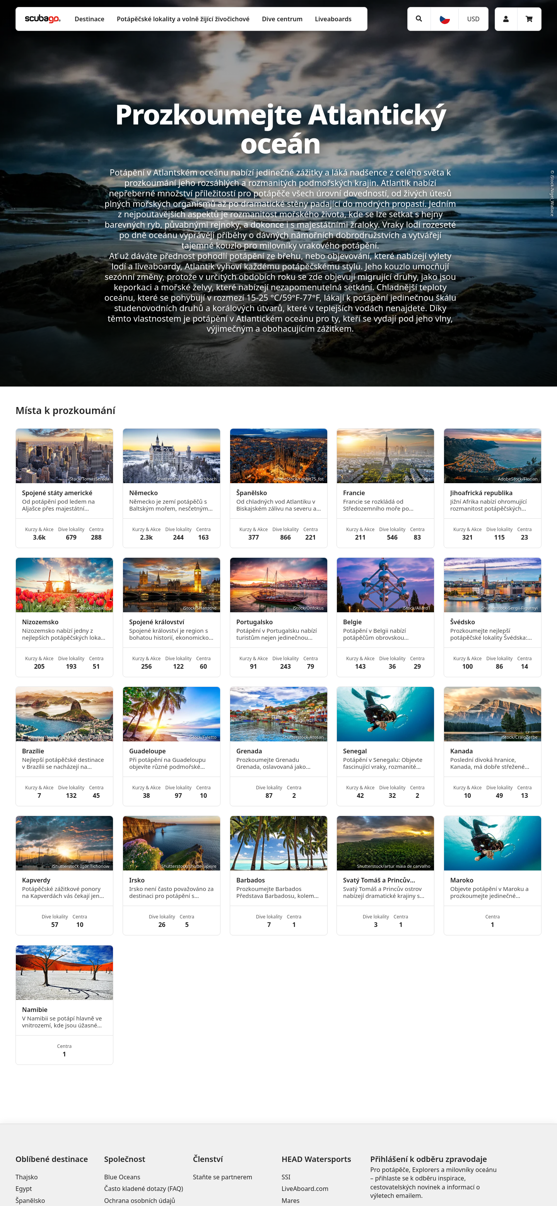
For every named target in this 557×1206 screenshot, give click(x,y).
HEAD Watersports (316, 1159)
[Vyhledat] (419, 18)
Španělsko (30, 1200)
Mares (290, 1200)
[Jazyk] (444, 19)
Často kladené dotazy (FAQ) (143, 1188)
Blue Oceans (122, 1177)
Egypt (23, 1188)
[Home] (43, 19)
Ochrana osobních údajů (139, 1200)
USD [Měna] (473, 19)
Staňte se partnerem (223, 1177)
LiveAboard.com (305, 1188)
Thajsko (26, 1177)
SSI (286, 1177)
